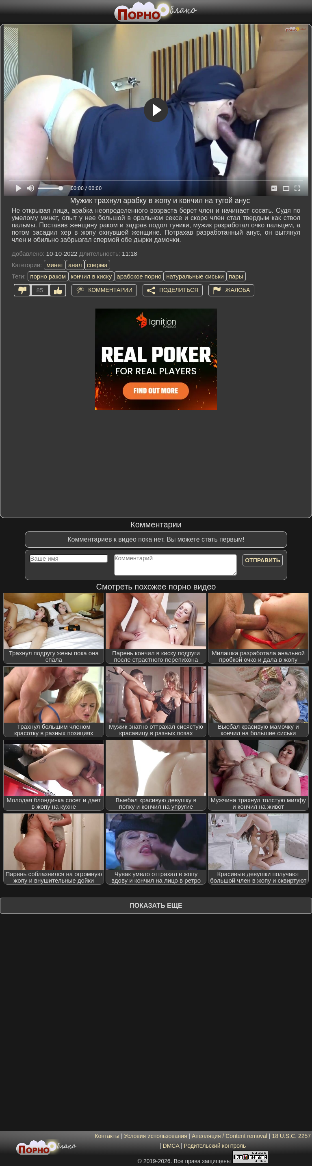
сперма (97, 264)
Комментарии (110, 289)
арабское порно (139, 276)
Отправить (262, 560)
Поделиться (178, 289)
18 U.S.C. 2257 (291, 1136)
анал (75, 264)
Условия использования (155, 1136)
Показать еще (156, 905)
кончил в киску (91, 276)
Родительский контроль (215, 1145)
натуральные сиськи (195, 276)
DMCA (171, 1145)
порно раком (48, 276)
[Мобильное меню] (7, 10)
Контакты (107, 1136)
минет (54, 264)
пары (236, 276)
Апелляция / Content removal (229, 1136)
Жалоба (237, 289)
